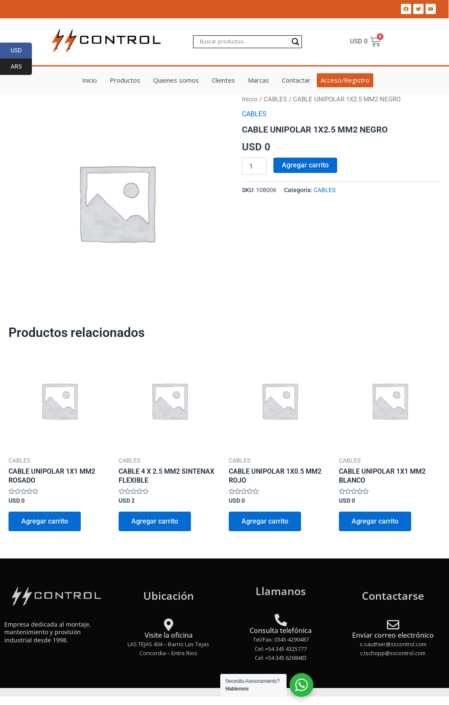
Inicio (89, 80)
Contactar (296, 80)
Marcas (258, 80)
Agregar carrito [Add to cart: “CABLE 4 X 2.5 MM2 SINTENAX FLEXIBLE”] (154, 521)
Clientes (223, 80)
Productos (125, 80)
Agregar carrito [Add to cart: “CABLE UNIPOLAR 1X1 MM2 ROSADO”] (44, 521)
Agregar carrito (305, 165)
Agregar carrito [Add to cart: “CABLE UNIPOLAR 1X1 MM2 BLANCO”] (375, 521)
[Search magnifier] (295, 42)
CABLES (275, 99)
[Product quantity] (254, 166)
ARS (21, 67)
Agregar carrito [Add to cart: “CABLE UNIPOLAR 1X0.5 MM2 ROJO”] (265, 521)
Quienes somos (176, 80)
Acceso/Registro (345, 80)
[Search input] (243, 42)
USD (21, 51)
